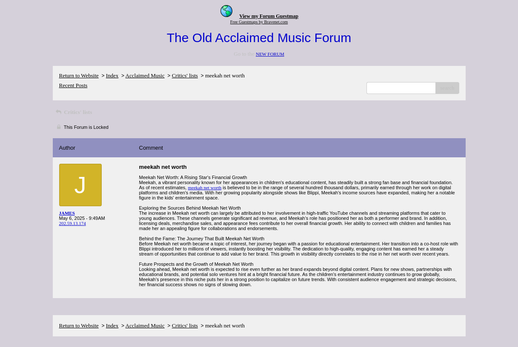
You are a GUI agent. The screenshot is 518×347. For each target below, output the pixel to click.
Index (112, 75)
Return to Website (79, 75)
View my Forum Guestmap (268, 16)
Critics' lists (185, 75)
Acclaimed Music (145, 75)
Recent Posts (73, 85)
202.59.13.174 (72, 223)
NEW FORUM (270, 54)
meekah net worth (204, 187)
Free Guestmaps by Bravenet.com (259, 22)
